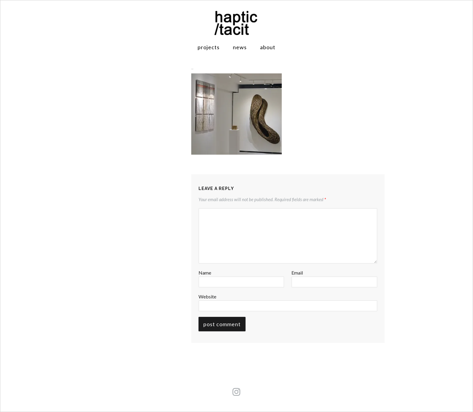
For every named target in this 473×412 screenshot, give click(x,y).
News (240, 47)
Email (297, 272)
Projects (209, 47)
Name (204, 272)
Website (207, 296)
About (267, 47)
